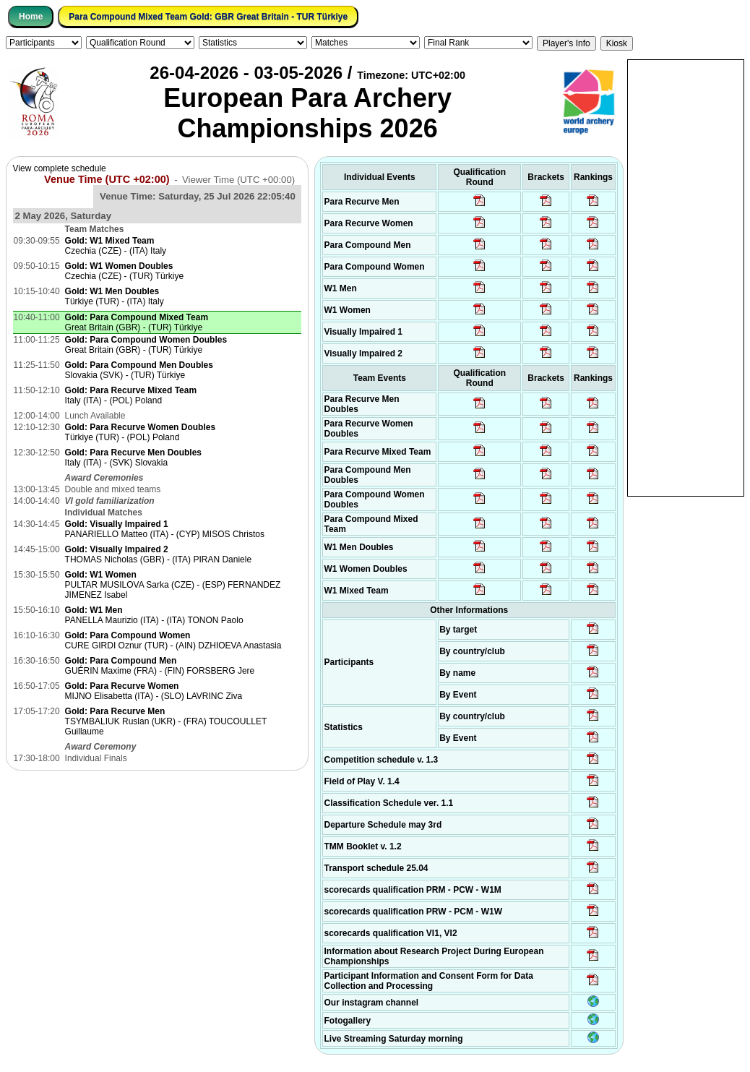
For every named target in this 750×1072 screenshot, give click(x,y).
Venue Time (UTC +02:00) (107, 179)
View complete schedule (59, 168)
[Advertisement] (685, 277)
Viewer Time (238, 179)
